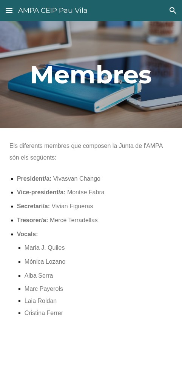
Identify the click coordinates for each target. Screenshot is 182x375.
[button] (9, 10)
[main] (91, 74)
